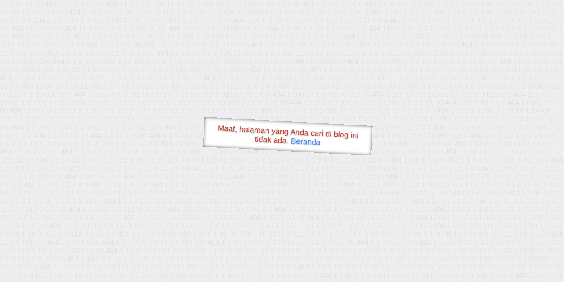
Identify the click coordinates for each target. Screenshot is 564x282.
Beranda (306, 141)
